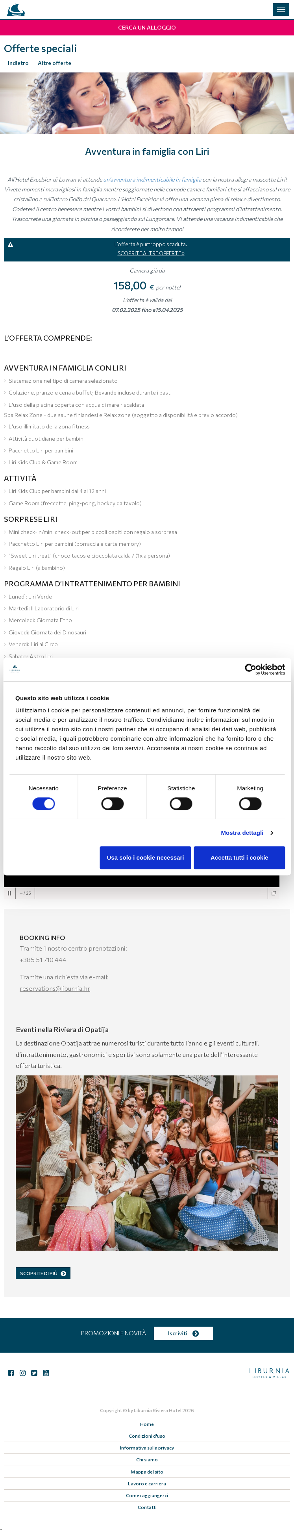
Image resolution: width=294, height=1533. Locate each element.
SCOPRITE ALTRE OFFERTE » (151, 253)
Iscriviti (183, 1333)
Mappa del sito (147, 1471)
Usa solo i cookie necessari (145, 857)
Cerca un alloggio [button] (147, 27)
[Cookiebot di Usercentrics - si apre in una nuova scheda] (250, 669)
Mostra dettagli (242, 832)
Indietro (18, 62)
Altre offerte (54, 62)
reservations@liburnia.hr (55, 988)
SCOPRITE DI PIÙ (43, 1273)
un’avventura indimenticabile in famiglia (152, 179)
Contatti (147, 1507)
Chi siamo (147, 1459)
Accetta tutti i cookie (239, 857)
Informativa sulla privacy (147, 1447)
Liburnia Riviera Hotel (157, 1410)
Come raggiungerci (147, 1495)
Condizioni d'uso (147, 1435)
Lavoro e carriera (147, 1483)
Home (147, 1424)
